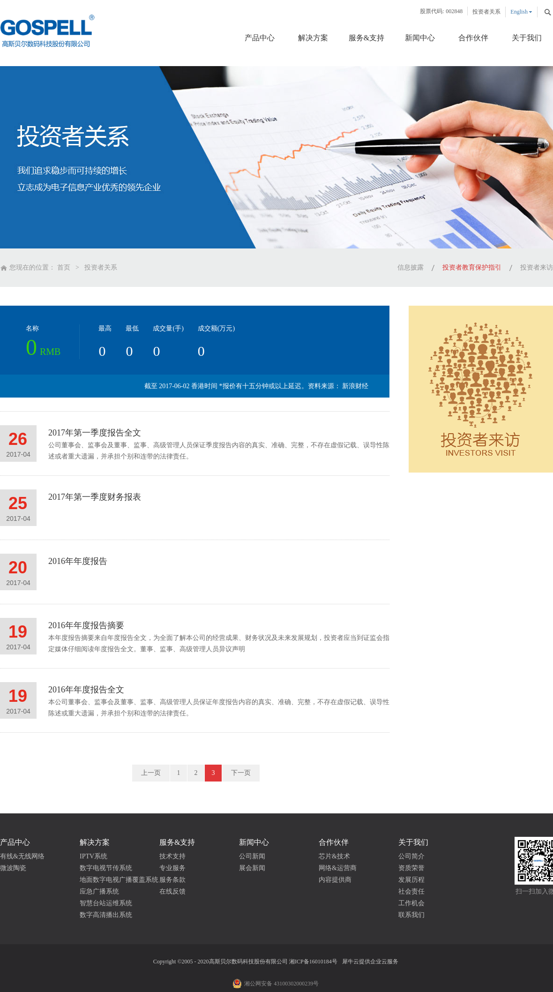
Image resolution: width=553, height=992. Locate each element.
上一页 (151, 772)
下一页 (241, 772)
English (519, 11)
